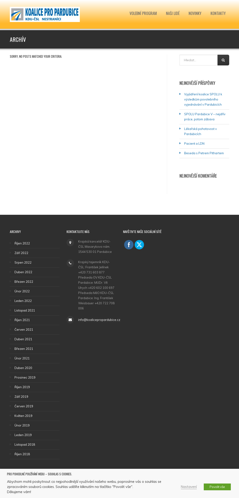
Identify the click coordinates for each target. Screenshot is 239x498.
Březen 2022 (23, 281)
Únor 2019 (22, 425)
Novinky (195, 13)
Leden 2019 (23, 435)
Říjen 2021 (22, 320)
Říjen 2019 (22, 387)
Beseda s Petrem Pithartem (204, 153)
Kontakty (218, 13)
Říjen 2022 (22, 243)
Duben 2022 (23, 272)
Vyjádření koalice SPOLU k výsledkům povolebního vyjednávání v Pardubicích (203, 99)
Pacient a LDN (194, 143)
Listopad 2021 (24, 310)
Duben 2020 (23, 368)
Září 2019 (21, 396)
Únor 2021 (22, 358)
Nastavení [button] (189, 486)
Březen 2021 (23, 349)
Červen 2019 (23, 406)
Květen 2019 (23, 416)
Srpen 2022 (23, 262)
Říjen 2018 (22, 454)
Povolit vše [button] (217, 487)
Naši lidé (172, 13)
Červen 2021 (23, 329)
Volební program (143, 13)
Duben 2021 (23, 339)
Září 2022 (21, 253)
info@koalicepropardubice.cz (99, 320)
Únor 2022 (22, 291)
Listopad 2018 (24, 444)
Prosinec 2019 (24, 377)
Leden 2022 (23, 301)
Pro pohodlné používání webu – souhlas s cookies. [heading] (39, 474)
